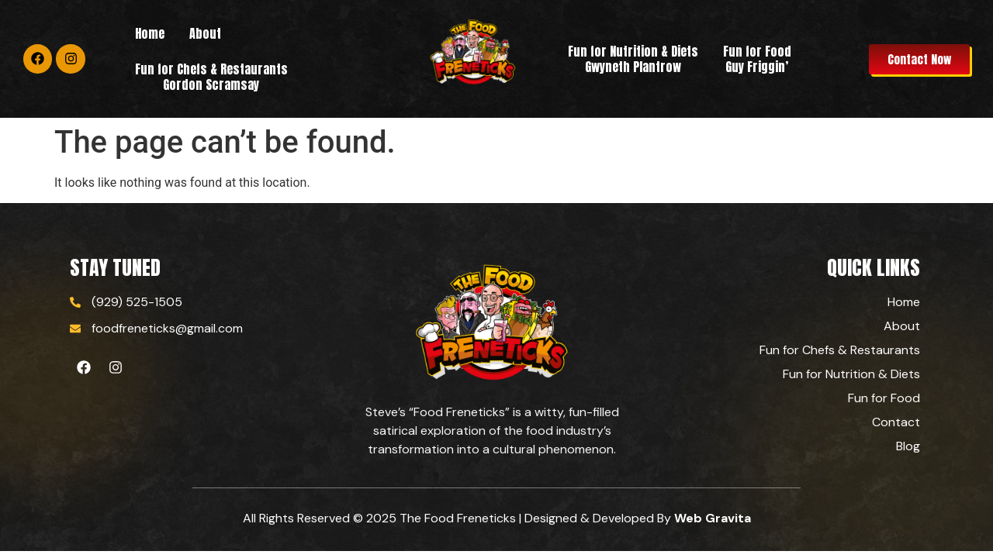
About (205, 33)
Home (149, 33)
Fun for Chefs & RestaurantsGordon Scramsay (211, 77)
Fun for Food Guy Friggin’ (757, 59)
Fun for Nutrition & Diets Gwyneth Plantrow (633, 59)
